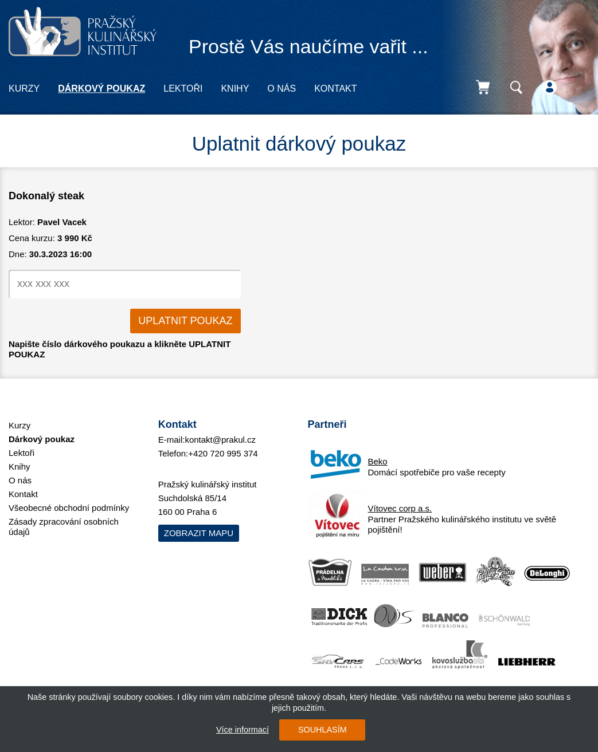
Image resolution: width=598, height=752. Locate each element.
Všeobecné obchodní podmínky (69, 508)
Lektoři (182, 88)
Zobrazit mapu (198, 533)
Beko (378, 461)
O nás (281, 88)
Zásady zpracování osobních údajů (64, 527)
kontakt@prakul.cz (220, 439)
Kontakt (335, 88)
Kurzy (24, 88)
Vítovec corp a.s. (400, 508)
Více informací (242, 729)
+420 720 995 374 (222, 453)
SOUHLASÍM (322, 729)
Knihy (235, 88)
